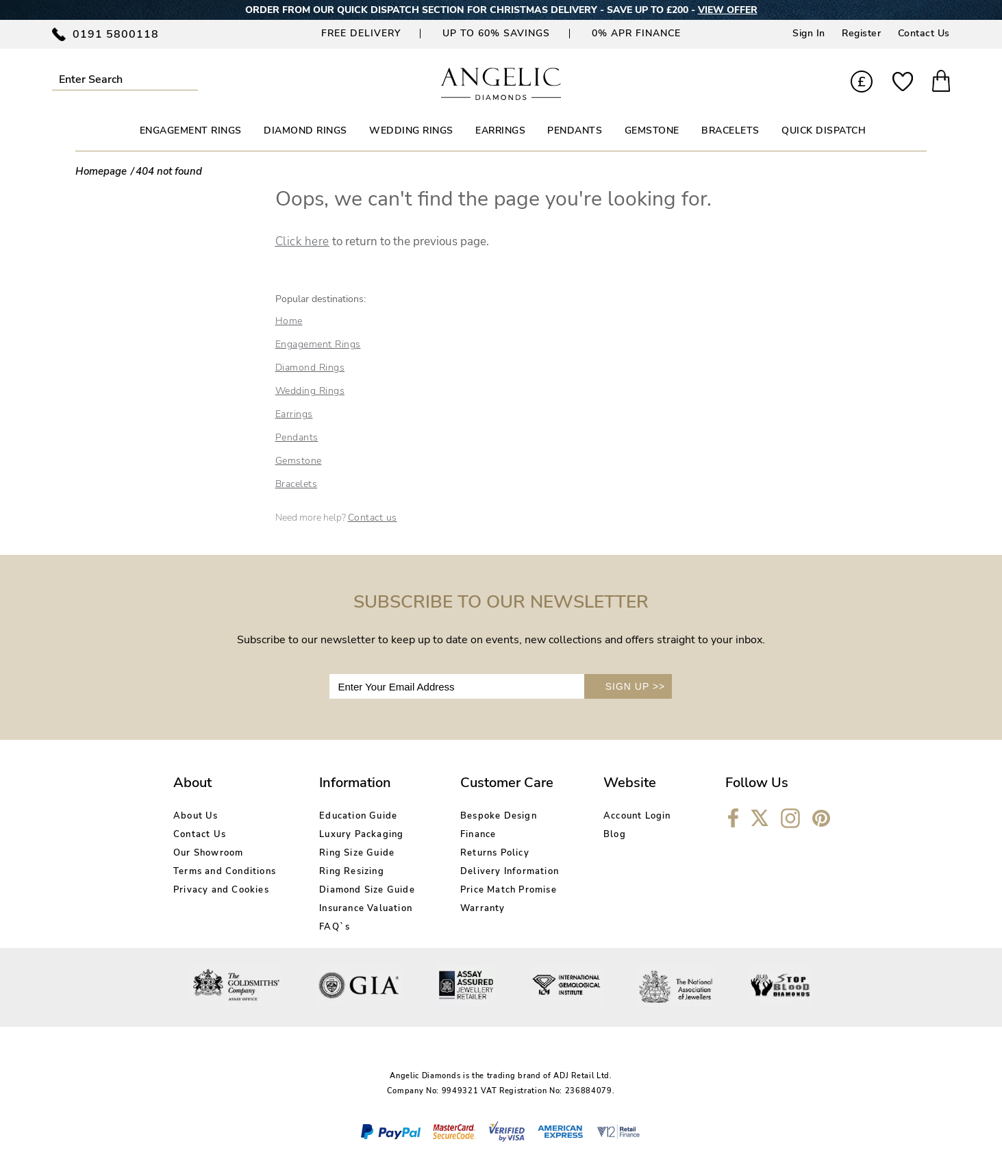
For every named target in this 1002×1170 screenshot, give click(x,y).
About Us (195, 816)
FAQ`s (334, 927)
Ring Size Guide (356, 853)
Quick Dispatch (823, 130)
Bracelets (296, 483)
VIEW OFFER (727, 9)
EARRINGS (500, 130)
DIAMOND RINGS (305, 130)
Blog (614, 834)
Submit (190, 79)
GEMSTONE (652, 130)
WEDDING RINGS (411, 130)
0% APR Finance (636, 33)
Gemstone (298, 460)
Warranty (482, 908)
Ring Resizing (351, 871)
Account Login (637, 816)
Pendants (296, 437)
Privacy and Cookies (221, 890)
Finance (478, 834)
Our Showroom (208, 853)
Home (289, 320)
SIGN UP (635, 686)
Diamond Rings (310, 367)
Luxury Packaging (361, 834)
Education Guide (358, 816)
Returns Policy (494, 853)
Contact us (372, 517)
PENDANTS (574, 130)
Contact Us (924, 33)
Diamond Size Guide (367, 890)
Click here (302, 241)
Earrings (294, 414)
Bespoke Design (498, 816)
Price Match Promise (508, 890)
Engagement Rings (318, 344)
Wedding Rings (310, 390)
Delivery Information (509, 871)
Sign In (808, 33)
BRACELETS (730, 130)
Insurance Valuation (365, 908)
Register (861, 33)
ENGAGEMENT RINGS (191, 130)
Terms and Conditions (224, 871)
